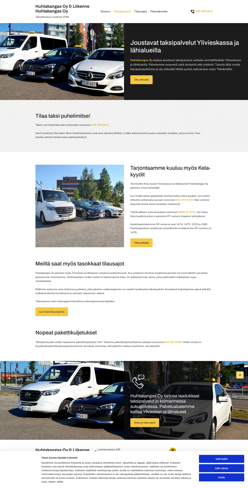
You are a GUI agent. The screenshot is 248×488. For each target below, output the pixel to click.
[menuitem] (105, 11)
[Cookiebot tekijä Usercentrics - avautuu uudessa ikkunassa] (20, 481)
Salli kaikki (222, 449)
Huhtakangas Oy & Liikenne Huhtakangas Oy (62, 8)
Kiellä (221, 467)
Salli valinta (221, 458)
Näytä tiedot (169, 481)
